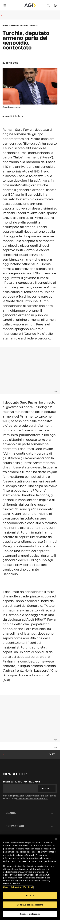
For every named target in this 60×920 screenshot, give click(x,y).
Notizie (34, 25)
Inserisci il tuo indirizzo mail (21, 782)
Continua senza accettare (30, 904)
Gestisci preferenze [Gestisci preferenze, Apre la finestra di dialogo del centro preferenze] (30, 913)
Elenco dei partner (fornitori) (18, 887)
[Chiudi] (56, 839)
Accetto (30, 895)
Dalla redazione (19, 25)
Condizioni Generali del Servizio (32, 798)
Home (5, 25)
